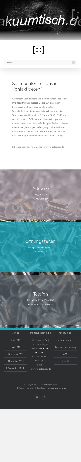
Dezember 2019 (16, 354)
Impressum (65, 340)
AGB (65, 354)
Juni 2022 (15, 340)
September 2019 (16, 368)
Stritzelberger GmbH (49, 385)
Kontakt (65, 361)
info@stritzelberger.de (40, 368)
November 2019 (16, 361)
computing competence (57, 388)
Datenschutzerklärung (65, 347)
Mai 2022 (16, 347)
